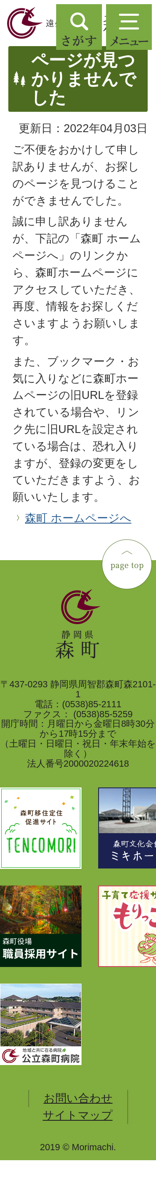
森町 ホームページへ (78, 518)
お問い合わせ (78, 1098)
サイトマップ (78, 1115)
